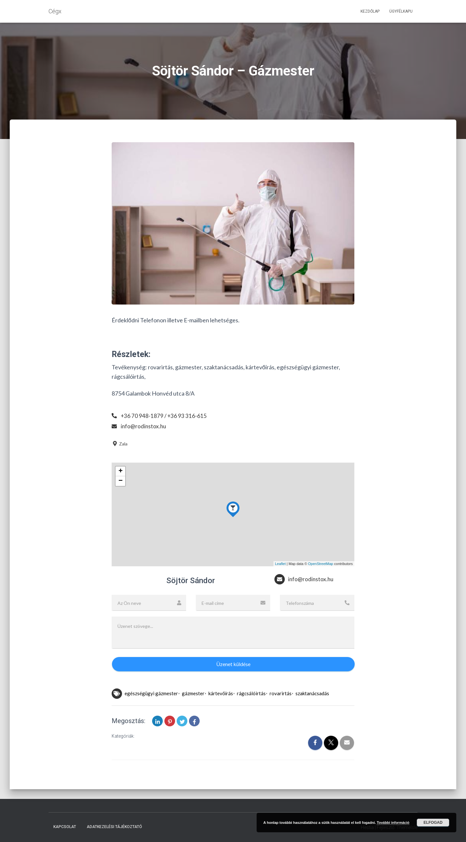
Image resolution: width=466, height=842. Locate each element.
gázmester (193, 693)
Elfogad (433, 822)
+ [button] (120, 471)
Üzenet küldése (233, 664)
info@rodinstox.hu (144, 426)
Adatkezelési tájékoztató (114, 827)
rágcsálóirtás (251, 693)
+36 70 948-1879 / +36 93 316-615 (164, 415)
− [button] (120, 481)
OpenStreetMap (320, 564)
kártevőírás (220, 693)
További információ (393, 823)
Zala (120, 443)
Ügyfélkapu (401, 11)
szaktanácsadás (312, 693)
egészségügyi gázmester (151, 693)
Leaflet (280, 564)
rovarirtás (281, 693)
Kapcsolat (64, 827)
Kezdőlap (370, 11)
